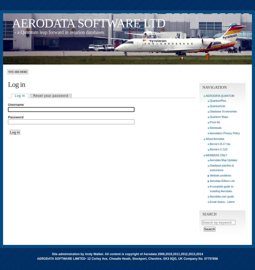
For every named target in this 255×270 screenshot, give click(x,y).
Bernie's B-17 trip (220, 144)
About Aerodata (215, 139)
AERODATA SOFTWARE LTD (88, 23)
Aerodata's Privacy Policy (225, 133)
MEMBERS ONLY (216, 155)
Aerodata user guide (222, 196)
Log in (20, 96)
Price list (215, 122)
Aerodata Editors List (222, 181)
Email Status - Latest (222, 202)
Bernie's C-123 (218, 149)
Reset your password (50, 96)
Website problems (220, 175)
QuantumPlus (218, 100)
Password (15, 117)
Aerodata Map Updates (223, 160)
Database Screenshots (223, 111)
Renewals (216, 128)
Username (16, 104)
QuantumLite (217, 106)
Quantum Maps (219, 117)
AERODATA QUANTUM (220, 96)
